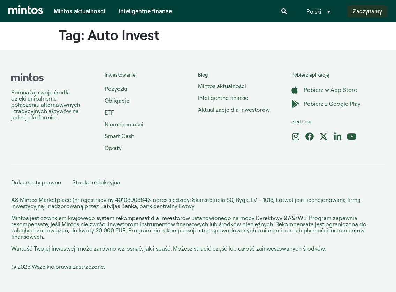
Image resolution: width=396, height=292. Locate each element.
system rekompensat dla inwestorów (143, 217)
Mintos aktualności (79, 11)
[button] (284, 11)
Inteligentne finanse (145, 11)
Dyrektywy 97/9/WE (281, 217)
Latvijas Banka (118, 206)
